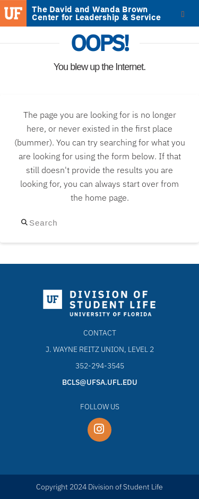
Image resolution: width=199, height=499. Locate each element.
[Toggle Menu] (183, 14)
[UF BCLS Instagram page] (99, 430)
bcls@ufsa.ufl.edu (99, 382)
